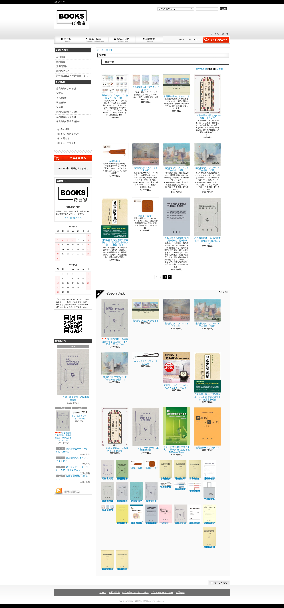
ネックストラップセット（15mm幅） (80, 415)
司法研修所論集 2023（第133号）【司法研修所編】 (209, 470)
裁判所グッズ (62, 71)
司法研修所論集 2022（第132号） (194, 515)
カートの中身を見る (73, 158)
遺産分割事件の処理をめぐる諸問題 (122, 492)
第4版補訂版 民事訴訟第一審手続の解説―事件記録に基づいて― (64, 425)
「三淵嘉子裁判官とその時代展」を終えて (207, 96)
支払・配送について (95, 39)
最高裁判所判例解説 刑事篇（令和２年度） (122, 560)
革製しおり (114, 152)
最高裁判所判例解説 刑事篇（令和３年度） (194, 470)
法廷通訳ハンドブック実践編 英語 (136, 492)
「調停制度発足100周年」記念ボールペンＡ (180, 486)
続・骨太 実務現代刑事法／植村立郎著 (136, 515)
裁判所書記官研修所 (66, 116)
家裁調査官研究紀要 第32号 (209, 515)
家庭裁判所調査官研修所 (68, 121)
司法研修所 (61, 102)
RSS (67, 492)
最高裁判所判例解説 (66, 88)
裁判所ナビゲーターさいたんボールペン (165, 485)
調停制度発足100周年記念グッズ (72, 75)
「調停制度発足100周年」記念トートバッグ (209, 491)
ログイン (182, 40)
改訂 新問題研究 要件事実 (107, 470)
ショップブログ (122, 39)
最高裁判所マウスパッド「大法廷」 (145, 157)
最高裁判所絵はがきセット (176, 85)
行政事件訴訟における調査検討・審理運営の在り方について (207, 221)
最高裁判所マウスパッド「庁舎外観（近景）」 (207, 157)
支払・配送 (114, 592)
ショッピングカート (216, 40)
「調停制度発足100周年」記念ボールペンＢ (194, 487)
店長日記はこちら (73, 218)
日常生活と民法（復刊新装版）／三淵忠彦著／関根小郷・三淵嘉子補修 (114, 222)
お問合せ (149, 39)
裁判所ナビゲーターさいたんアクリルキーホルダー (176, 370)
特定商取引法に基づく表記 (135, 592)
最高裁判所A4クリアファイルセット (145, 82)
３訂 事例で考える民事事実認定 (73, 375)
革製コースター (145, 207)
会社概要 (65, 129)
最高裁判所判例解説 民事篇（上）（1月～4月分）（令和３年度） (165, 470)
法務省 (59, 107)
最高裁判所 (61, 98)
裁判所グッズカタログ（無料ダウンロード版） (114, 86)
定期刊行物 (61, 66)
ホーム (67, 39)
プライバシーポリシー (162, 592)
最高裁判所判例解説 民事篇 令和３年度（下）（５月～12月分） (180, 470)
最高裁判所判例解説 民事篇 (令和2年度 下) (107, 560)
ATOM (75, 492)
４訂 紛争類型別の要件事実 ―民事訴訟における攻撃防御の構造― (176, 430)
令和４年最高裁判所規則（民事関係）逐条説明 (176, 220)
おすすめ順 (201, 69)
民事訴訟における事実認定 (151, 492)
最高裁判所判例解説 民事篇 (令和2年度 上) (209, 537)
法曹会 (59, 93)
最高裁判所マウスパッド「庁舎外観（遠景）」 (176, 157)
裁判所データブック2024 (207, 428)
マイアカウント (194, 40)
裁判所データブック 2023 (165, 515)
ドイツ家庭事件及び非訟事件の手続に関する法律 (122, 514)
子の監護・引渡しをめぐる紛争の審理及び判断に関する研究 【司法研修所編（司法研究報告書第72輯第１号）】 (122, 470)
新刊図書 (60, 57)
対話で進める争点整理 (180, 514)
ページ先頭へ (219, 582)
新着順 (219, 69)
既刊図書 (60, 61)
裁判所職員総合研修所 (67, 112)
